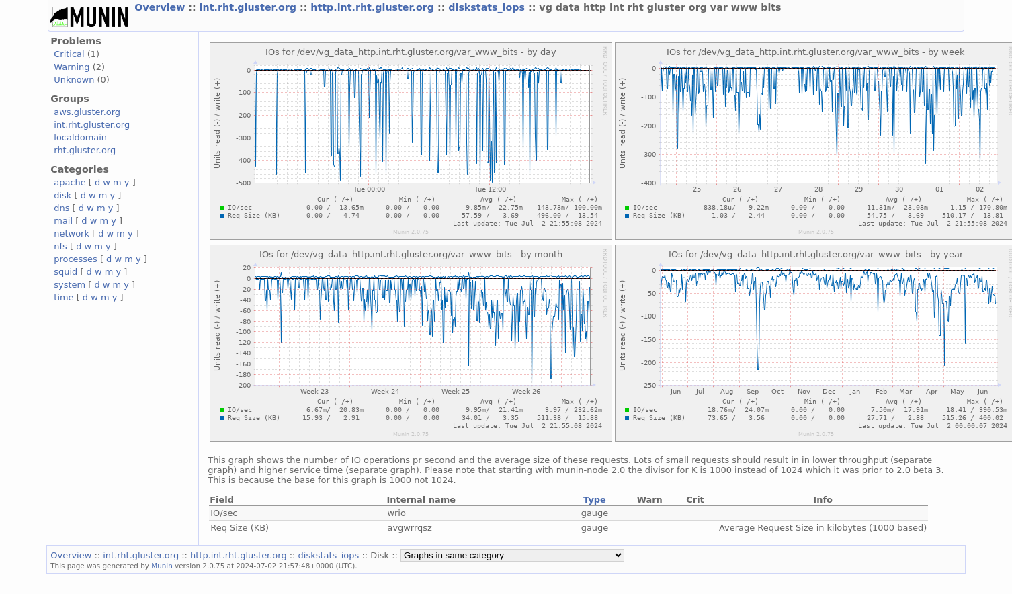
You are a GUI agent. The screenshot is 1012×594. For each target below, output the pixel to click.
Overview (161, 7)
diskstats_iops (488, 7)
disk (62, 195)
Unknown (74, 80)
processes (75, 259)
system (69, 285)
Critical (69, 54)
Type (594, 500)
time (63, 297)
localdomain (80, 137)
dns (61, 208)
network (71, 233)
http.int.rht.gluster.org (373, 7)
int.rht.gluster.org (250, 7)
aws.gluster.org (87, 112)
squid (65, 272)
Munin (162, 566)
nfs (60, 246)
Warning (71, 67)
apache (69, 182)
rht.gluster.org (85, 150)
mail (63, 221)
